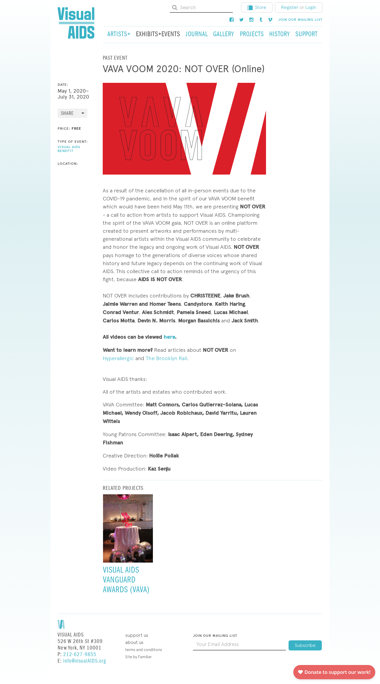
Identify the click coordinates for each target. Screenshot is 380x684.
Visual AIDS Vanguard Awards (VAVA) (126, 580)
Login (310, 7)
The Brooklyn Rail (166, 358)
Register (289, 7)
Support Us (136, 635)
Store (256, 7)
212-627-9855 (79, 654)
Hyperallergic (118, 358)
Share (67, 113)
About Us (134, 642)
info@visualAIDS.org (84, 661)
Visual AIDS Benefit (69, 149)
